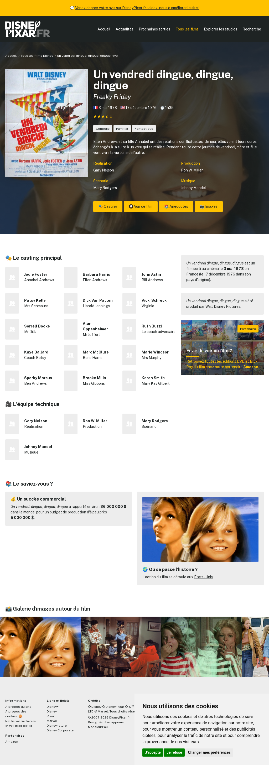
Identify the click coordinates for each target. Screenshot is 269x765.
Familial (122, 129)
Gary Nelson (103, 170)
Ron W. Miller (192, 170)
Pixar (50, 716)
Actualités (124, 29)
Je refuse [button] (174, 752)
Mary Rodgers (105, 188)
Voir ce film (140, 206)
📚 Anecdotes (176, 206)
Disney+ (53, 707)
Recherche (251, 29)
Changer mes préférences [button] (209, 752)
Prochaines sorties (154, 29)
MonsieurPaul (98, 727)
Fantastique (144, 129)
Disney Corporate (60, 730)
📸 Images (209, 206)
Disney (52, 711)
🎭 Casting (108, 206)
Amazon (11, 741)
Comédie (103, 129)
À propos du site (18, 707)
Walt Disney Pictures (222, 306)
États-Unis (203, 577)
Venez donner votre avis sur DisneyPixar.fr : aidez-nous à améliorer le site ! (137, 8)
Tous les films (187, 29)
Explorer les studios (220, 29)
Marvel (52, 721)
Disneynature (57, 725)
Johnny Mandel (193, 188)
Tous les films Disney (37, 56)
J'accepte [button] (153, 752)
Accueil (103, 29)
